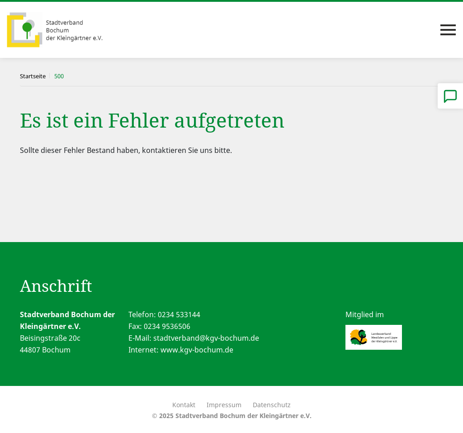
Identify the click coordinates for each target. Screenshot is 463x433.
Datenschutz (272, 404)
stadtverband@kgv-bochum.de (206, 338)
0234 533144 (179, 314)
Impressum (224, 404)
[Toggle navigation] (448, 30)
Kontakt (183, 404)
